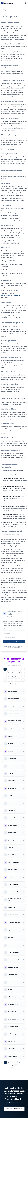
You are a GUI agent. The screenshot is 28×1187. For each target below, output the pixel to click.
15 (12, 1066)
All (5, 669)
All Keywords (5, 10)
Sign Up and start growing (14, 1108)
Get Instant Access (14, 642)
